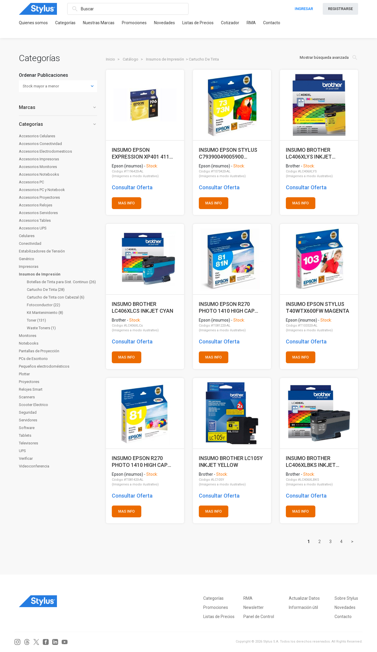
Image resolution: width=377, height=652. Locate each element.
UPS (22, 451)
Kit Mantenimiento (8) (45, 312)
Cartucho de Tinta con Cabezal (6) (55, 297)
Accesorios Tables (35, 220)
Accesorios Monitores (38, 166)
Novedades (164, 22)
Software (27, 428)
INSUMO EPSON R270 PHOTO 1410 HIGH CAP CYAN (227, 307)
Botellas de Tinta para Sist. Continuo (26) (61, 282)
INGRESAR (304, 8)
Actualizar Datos (304, 598)
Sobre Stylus (346, 598)
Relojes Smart (30, 389)
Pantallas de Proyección (39, 351)
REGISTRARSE (340, 8)
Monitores (27, 335)
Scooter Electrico (33, 404)
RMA (251, 22)
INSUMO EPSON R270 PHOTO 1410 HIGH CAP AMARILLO (140, 461)
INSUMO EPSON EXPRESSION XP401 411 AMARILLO (140, 153)
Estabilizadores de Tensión (42, 251)
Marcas (58, 107)
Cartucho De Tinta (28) (46, 289)
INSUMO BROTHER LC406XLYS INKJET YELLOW (309, 153)
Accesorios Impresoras (39, 159)
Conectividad (30, 243)
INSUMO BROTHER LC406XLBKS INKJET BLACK (311, 461)
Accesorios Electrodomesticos (45, 151)
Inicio (110, 59)
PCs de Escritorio (33, 358)
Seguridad (28, 412)
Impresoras (28, 266)
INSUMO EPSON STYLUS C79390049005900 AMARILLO (228, 153)
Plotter (24, 374)
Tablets (25, 435)
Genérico (26, 259)
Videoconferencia (34, 466)
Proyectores (29, 381)
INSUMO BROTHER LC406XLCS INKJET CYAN (142, 307)
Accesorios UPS (33, 228)
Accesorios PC (31, 182)
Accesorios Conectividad (40, 143)
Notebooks (28, 343)
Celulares (27, 236)
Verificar (26, 458)
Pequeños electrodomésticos (44, 366)
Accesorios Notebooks (39, 174)
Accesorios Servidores (38, 213)
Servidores (28, 420)
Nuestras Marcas (98, 22)
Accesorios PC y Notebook (42, 190)
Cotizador (230, 22)
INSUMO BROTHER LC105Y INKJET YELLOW (231, 461)
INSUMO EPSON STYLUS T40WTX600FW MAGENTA (317, 307)
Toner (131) (36, 320)
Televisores (28, 443)
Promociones (134, 22)
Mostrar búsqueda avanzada (329, 57)
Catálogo (130, 59)
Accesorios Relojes (35, 205)
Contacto (271, 22)
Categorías (65, 22)
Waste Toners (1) (41, 328)
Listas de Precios (198, 22)
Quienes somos (33, 22)
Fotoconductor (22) (43, 305)
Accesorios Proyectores (39, 197)
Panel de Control (258, 616)
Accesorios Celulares (37, 136)
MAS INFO (126, 203)
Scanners (27, 397)
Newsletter (253, 607)
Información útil (303, 607)
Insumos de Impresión (39, 274)
